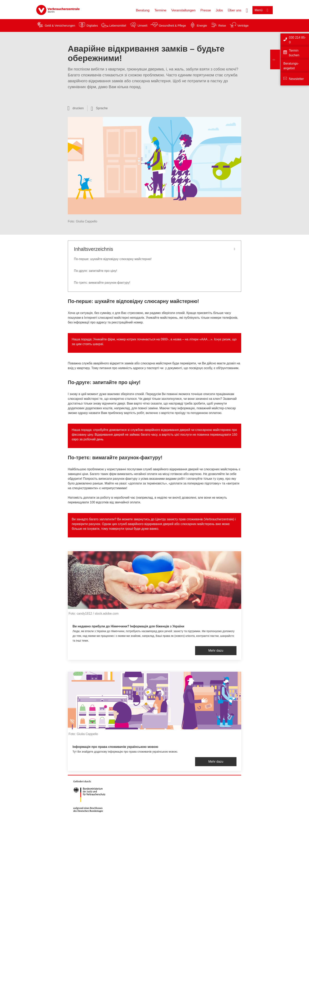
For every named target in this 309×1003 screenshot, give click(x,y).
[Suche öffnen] (247, 10)
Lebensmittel (117, 25)
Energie (202, 25)
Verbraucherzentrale (219, 519)
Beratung (143, 10)
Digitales (92, 25)
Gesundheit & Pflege (172, 25)
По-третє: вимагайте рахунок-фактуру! (102, 282)
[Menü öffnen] (262, 10)
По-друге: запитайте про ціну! (95, 270)
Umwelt (142, 25)
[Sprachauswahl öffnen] (99, 108)
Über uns (234, 10)
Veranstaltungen (183, 10)
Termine (160, 10)
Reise (222, 25)
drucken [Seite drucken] (78, 108)
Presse (205, 10)
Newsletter (296, 79)
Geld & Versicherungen (60, 25)
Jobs (219, 10)
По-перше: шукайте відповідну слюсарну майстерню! (113, 259)
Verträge (243, 25)
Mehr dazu (215, 650)
